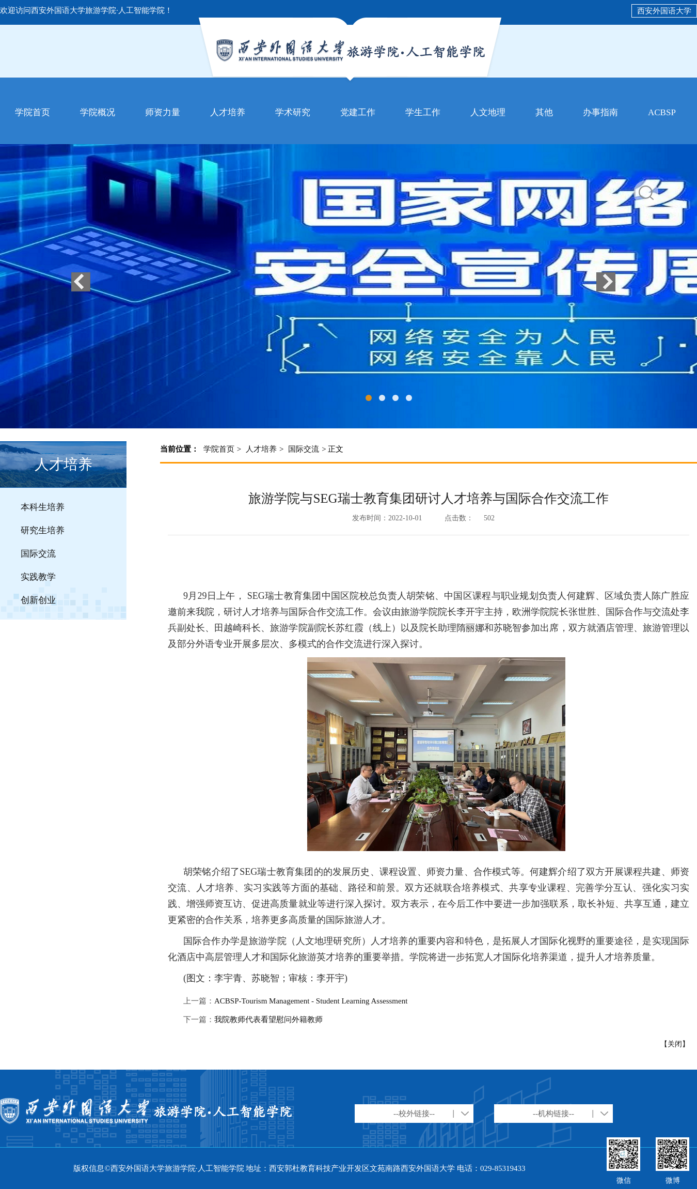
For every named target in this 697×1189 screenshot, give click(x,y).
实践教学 (38, 577)
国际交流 (38, 554)
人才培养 (227, 112)
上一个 (80, 281)
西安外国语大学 (664, 11)
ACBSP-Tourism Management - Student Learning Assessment (310, 1001)
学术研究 (292, 112)
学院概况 (97, 112)
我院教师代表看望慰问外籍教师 (268, 1019)
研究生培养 (43, 530)
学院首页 (32, 112)
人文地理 (487, 112)
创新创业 (38, 600)
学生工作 (422, 112)
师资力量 (162, 112)
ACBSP (662, 112)
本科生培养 (43, 507)
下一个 (605, 281)
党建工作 (357, 112)
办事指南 (600, 112)
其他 (544, 112)
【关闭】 (674, 1044)
